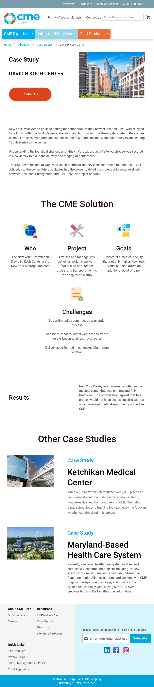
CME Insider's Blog (48, 615)
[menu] (77, 34)
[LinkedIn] (107, 651)
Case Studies (45, 44)
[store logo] (22, 18)
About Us (24, 44)
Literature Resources (49, 633)
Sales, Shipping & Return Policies (27, 663)
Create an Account (106, 4)
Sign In (85, 4)
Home (7, 44)
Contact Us (93, 17)
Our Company (16, 615)
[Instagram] (125, 651)
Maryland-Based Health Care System (104, 550)
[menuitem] (17, 34)
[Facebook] (116, 651)
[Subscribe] (140, 638)
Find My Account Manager (64, 17)
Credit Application (19, 669)
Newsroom (43, 627)
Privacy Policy (16, 657)
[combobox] (123, 17)
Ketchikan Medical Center (101, 477)
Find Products (16, 650)
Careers (12, 621)
